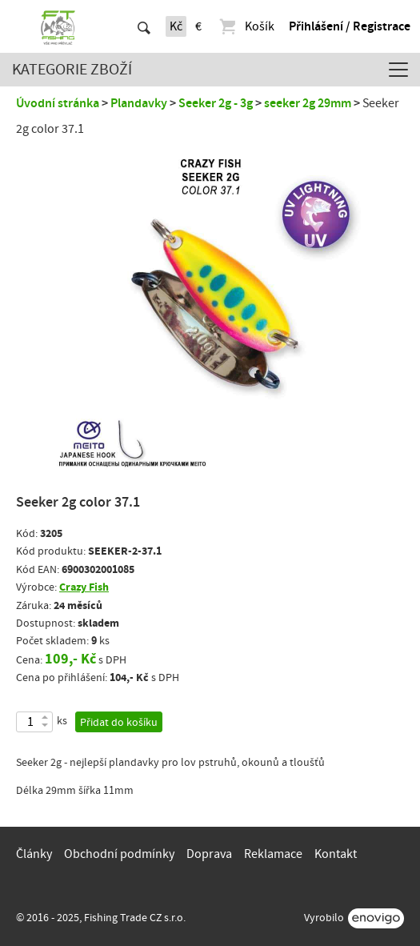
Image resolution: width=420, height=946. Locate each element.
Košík (246, 26)
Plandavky (138, 103)
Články (34, 854)
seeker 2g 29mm (307, 103)
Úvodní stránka (57, 103)
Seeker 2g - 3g (215, 103)
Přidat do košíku (119, 722)
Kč (176, 26)
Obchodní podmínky (119, 854)
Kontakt (335, 854)
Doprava (209, 854)
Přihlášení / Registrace (349, 26)
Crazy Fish (84, 587)
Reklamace (273, 854)
